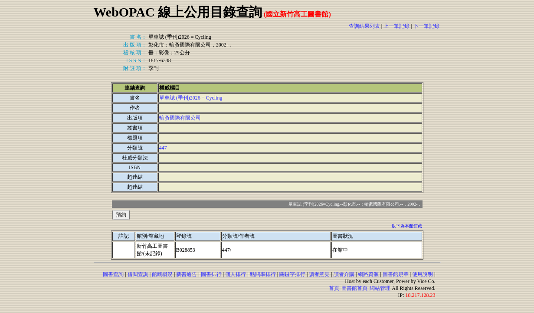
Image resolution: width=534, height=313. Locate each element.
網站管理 (380, 288)
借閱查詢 (138, 274)
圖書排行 (211, 274)
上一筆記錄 (396, 26)
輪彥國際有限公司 (180, 118)
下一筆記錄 (426, 26)
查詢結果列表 (364, 26)
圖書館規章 (396, 274)
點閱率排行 (263, 274)
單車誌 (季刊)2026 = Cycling (191, 98)
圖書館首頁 (354, 288)
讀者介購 (344, 274)
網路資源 (368, 274)
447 (163, 148)
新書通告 (186, 274)
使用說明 (422, 274)
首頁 (334, 288)
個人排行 (235, 274)
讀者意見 (319, 274)
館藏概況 (162, 274)
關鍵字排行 (292, 274)
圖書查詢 (113, 274)
